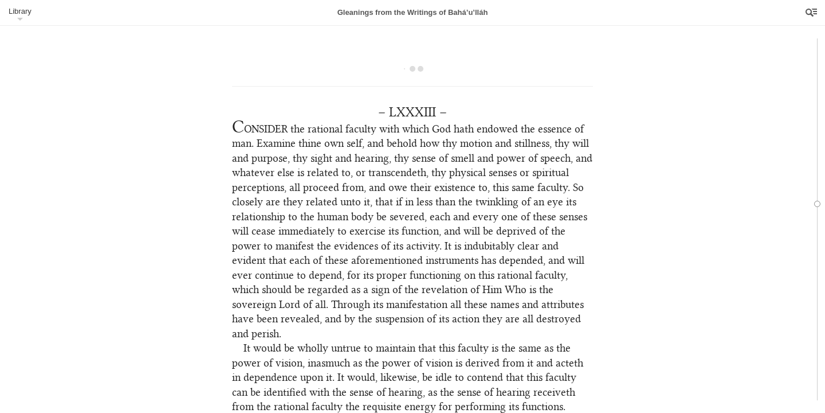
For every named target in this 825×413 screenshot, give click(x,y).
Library (20, 11)
